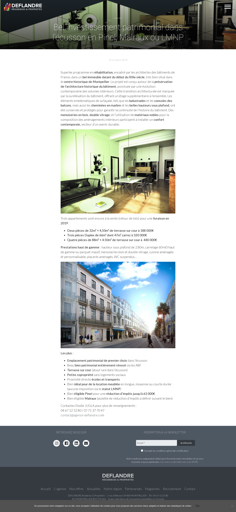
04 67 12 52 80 (160, 495)
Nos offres (76, 489)
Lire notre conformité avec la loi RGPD (179, 461)
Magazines (152, 489)
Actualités (93, 489)
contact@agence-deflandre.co (81, 415)
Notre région (113, 489)
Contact (189, 489)
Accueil (46, 489)
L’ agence (60, 489)
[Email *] (156, 443)
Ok (198, 506)
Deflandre (23, 7)
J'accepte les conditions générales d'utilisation (164, 450)
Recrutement (172, 489)
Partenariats (133, 489)
